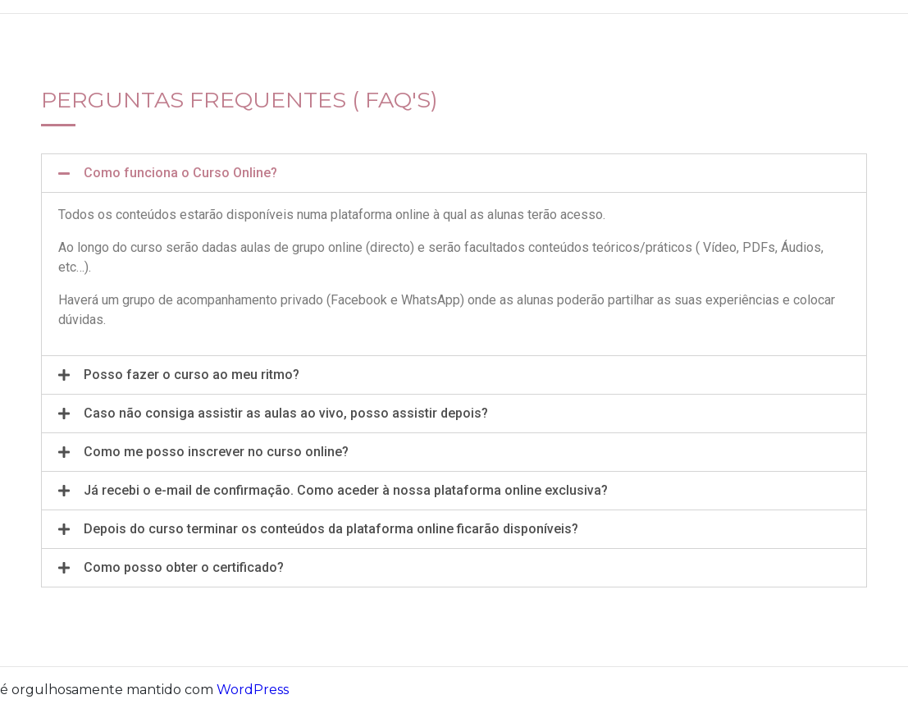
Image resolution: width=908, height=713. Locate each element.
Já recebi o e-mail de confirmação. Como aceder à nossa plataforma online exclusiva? (346, 490)
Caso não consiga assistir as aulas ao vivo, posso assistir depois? (286, 413)
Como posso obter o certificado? (184, 567)
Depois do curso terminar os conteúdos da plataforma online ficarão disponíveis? (331, 529)
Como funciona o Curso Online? (180, 173)
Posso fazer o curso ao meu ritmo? (191, 374)
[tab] (454, 173)
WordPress (253, 689)
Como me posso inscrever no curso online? (216, 451)
